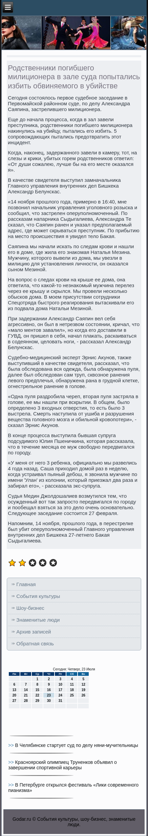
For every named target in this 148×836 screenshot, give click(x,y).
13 (14, 690)
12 (83, 684)
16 (49, 690)
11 (72, 684)
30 (49, 701)
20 (14, 695)
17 (60, 690)
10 (60, 684)
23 (49, 695)
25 (72, 695)
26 (83, 695)
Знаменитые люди (38, 620)
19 (83, 690)
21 (26, 695)
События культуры (38, 596)
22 (37, 695)
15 (37, 690)
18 (72, 690)
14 (26, 690)
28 (26, 701)
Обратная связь (35, 643)
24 (60, 695)
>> (11, 745)
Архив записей (33, 632)
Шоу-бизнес (30, 608)
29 (37, 701)
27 (14, 701)
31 (60, 701)
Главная (26, 584)
